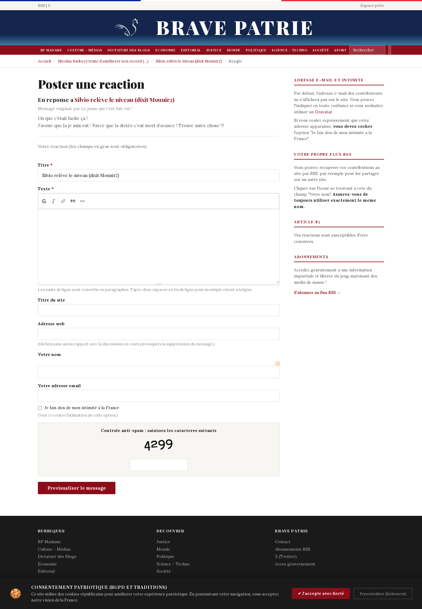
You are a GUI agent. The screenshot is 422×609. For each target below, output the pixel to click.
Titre (43, 165)
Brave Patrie (235, 27)
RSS (41, 5)
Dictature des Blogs (129, 50)
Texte (44, 188)
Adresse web (51, 323)
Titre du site (51, 300)
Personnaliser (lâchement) (383, 593)
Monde (233, 50)
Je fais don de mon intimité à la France (81, 407)
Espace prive (372, 5)
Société (321, 50)
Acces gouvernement (295, 564)
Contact (282, 541)
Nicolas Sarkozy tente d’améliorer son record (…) (103, 61)
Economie (165, 50)
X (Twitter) (286, 556)
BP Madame (51, 50)
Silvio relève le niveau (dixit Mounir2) (189, 61)
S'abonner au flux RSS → (317, 292)
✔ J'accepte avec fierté (321, 593)
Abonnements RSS (292, 549)
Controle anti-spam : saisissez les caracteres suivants (158, 441)
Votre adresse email (59, 385)
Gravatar (323, 112)
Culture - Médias (84, 50)
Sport (340, 50)
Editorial (191, 50)
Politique (256, 50)
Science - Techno (289, 50)
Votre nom (49, 354)
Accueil (44, 61)
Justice (214, 50)
